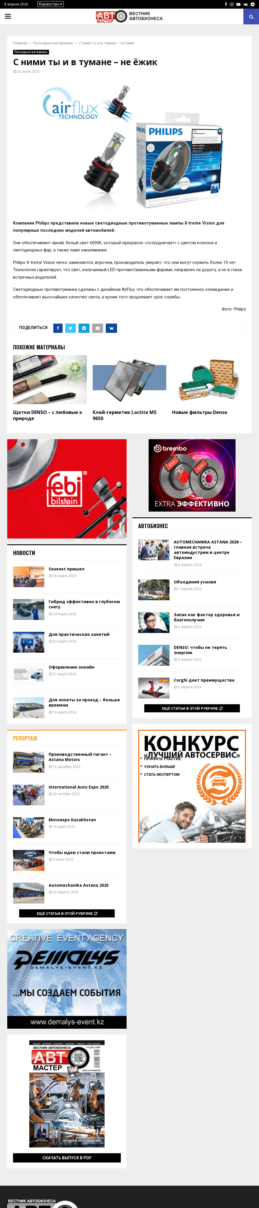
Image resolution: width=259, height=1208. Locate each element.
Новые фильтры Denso (199, 412)
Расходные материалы (31, 52)
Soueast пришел (66, 569)
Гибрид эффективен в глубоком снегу (84, 604)
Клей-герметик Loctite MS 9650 (124, 415)
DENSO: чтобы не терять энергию (200, 650)
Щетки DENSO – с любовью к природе (47, 415)
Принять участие (162, 759)
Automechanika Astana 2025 (79, 885)
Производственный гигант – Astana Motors (80, 756)
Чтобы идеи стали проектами (82, 852)
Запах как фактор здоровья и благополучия (207, 617)
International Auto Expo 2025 (79, 787)
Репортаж (25, 738)
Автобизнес (153, 526)
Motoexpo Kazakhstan (72, 819)
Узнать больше (159, 766)
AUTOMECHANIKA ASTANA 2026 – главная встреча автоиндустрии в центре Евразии (208, 550)
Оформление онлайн (71, 667)
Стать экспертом (162, 774)
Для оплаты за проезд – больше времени (84, 702)
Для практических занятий (79, 634)
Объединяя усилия (195, 582)
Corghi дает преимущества (204, 680)
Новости (24, 552)
